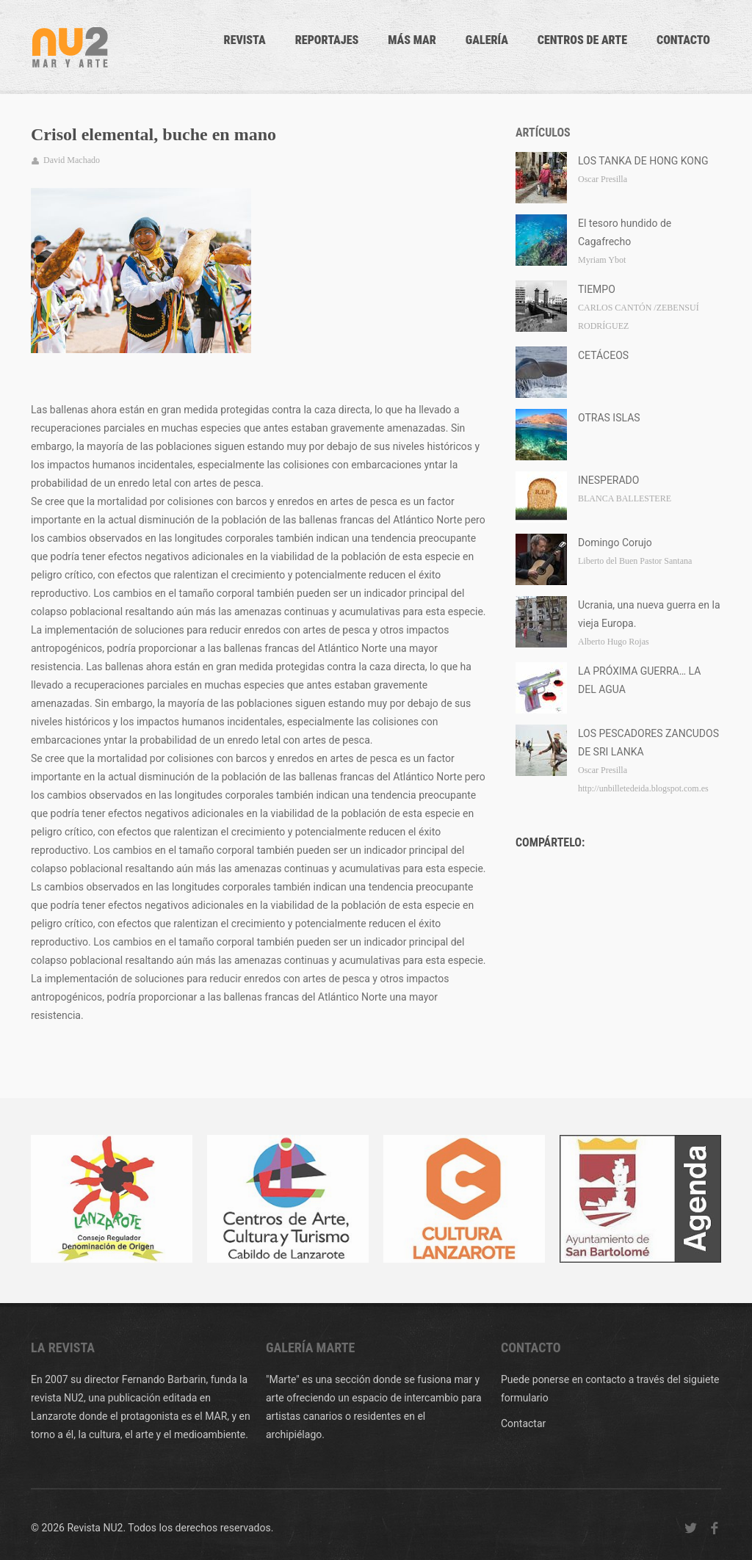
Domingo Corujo (615, 542)
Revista (245, 40)
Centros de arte (582, 40)
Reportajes (327, 40)
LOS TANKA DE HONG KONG (643, 161)
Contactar (523, 1423)
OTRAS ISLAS (609, 418)
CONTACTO (683, 40)
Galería (487, 40)
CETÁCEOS (603, 355)
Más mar (412, 40)
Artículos (543, 132)
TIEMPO (596, 289)
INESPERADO (608, 480)
